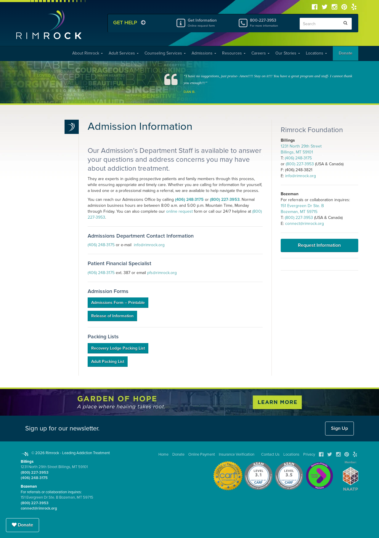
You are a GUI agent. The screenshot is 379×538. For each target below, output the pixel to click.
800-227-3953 (270, 22)
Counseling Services (165, 53)
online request (179, 211)
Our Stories (287, 53)
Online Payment (201, 454)
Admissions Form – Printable (118, 302)
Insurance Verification (236, 454)
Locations (316, 53)
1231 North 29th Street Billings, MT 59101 (54, 467)
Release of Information (112, 315)
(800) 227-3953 (225, 199)
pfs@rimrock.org (162, 272)
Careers (260, 53)
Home (163, 454)
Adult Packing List (107, 361)
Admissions (204, 53)
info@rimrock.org (149, 244)
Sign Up (339, 428)
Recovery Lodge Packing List (118, 348)
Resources (233, 53)
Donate (345, 53)
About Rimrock (87, 53)
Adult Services (124, 53)
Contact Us (270, 454)
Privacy (309, 454)
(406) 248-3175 (189, 199)
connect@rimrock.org (304, 223)
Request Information (319, 245)
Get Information (208, 22)
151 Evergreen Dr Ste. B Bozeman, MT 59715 (57, 497)
